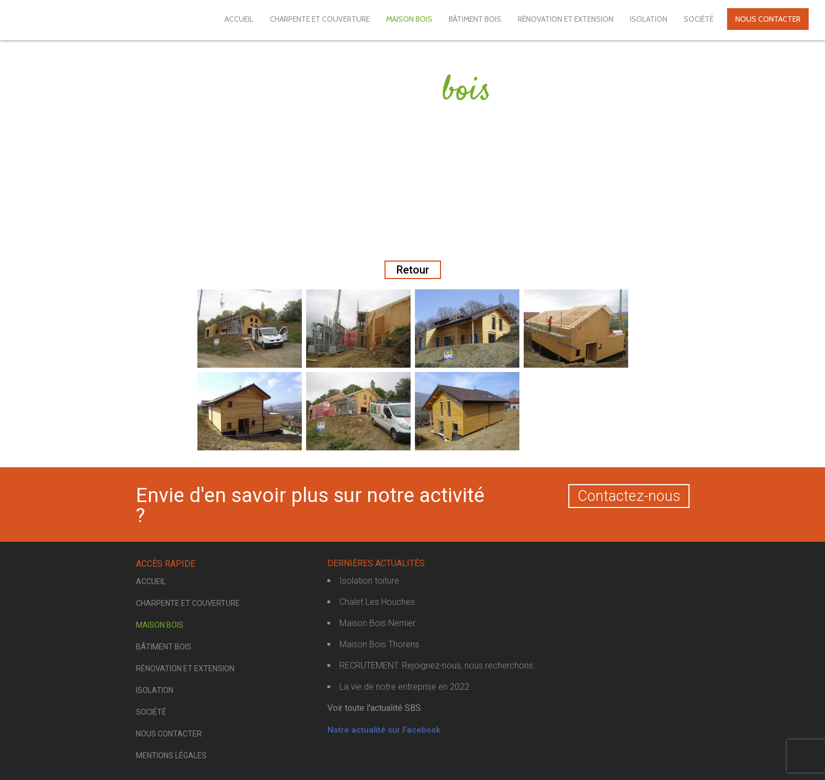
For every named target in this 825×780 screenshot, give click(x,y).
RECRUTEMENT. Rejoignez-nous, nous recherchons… (438, 665)
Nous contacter (768, 19)
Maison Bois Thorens (379, 644)
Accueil (239, 19)
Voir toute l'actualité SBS (374, 708)
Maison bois (409, 19)
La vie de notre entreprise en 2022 (404, 687)
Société (699, 19)
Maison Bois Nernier (377, 623)
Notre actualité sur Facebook (384, 730)
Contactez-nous (629, 496)
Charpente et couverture (320, 19)
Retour (412, 269)
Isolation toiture (369, 580)
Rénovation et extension (565, 19)
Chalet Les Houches (377, 602)
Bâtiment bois (475, 19)
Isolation (648, 19)
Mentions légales (171, 755)
